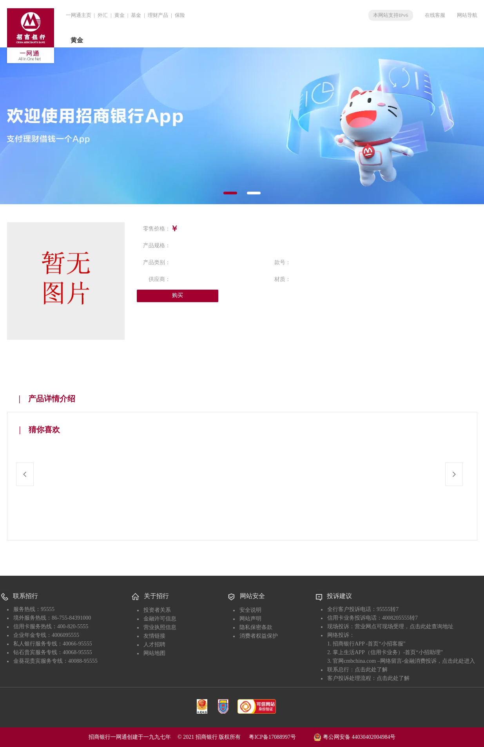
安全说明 (250, 610)
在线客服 (435, 15)
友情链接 (154, 636)
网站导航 (467, 15)
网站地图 (154, 653)
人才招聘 (154, 644)
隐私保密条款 (255, 627)
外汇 (103, 15)
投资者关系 (157, 610)
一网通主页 (78, 15)
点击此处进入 (458, 661)
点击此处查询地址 (431, 626)
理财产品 (158, 15)
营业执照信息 (159, 627)
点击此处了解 (371, 670)
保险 (180, 15)
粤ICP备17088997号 (280, 737)
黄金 (119, 15)
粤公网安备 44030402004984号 (354, 736)
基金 (136, 15)
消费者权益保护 (258, 636)
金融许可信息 (159, 619)
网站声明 (250, 619)
